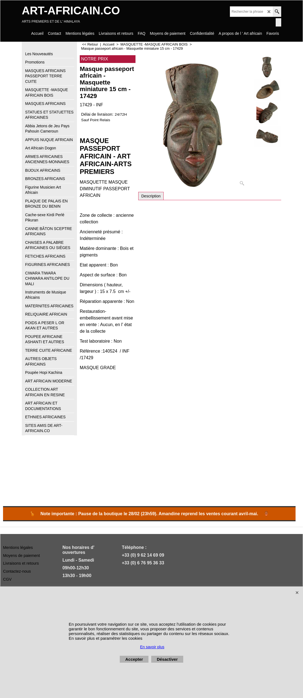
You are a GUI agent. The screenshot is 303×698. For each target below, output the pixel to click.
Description (151, 196)
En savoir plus (152, 647)
